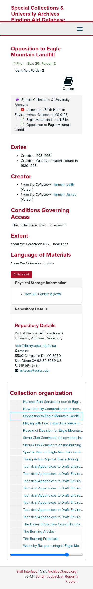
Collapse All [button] (22, 274)
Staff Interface (26, 571)
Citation (68, 83)
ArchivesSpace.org (62, 571)
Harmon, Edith (63, 184)
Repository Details (31, 309)
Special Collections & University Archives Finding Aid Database (38, 14)
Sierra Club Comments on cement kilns (53, 438)
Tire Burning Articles (39, 531)
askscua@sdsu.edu (34, 370)
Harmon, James (64, 194)
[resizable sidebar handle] (46, 555)
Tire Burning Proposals (40, 539)
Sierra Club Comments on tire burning (52, 445)
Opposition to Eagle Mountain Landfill (51, 416)
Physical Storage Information (40, 282)
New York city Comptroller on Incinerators (55, 409)
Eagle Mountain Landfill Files (48, 120)
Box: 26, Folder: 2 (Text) (43, 294)
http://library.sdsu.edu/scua (35, 346)
